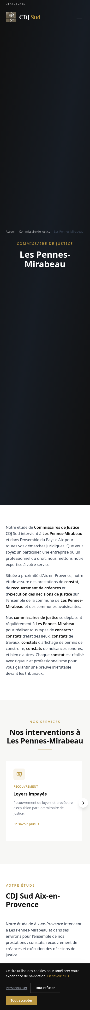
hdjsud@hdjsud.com (29, 990)
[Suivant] (83, 803)
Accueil (10, 232)
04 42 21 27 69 (15, 4)
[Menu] (79, 17)
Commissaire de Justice (34, 232)
